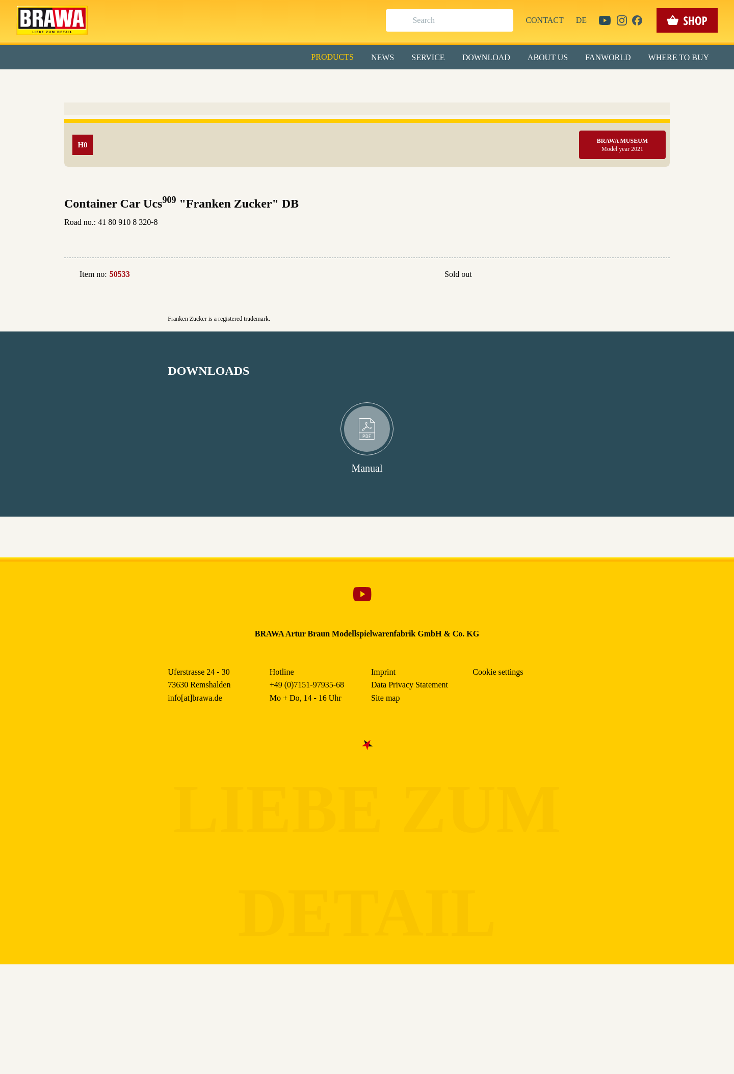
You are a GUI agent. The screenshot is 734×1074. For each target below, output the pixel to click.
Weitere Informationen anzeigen (367, 212)
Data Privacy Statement (451, 234)
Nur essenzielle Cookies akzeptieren (367, 189)
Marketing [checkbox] (324, 84)
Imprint (403, 234)
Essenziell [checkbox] (277, 84)
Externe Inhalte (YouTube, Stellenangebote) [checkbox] (324, 105)
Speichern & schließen (367, 161)
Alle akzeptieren (367, 133)
